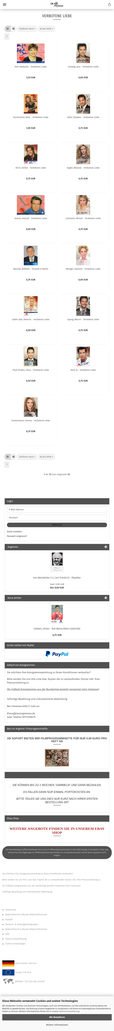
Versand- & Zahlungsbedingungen (21, 924)
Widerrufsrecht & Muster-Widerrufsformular (26, 914)
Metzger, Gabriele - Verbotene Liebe (83, 269)
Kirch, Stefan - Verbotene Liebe (31, 168)
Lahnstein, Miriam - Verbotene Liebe (83, 218)
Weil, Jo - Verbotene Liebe (83, 370)
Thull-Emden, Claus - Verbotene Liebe (30, 370)
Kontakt (9, 919)
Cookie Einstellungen (15, 943)
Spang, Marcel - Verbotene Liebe (83, 319)
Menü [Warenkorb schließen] (4, 4)
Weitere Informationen (57, 1025)
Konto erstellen (14, 531)
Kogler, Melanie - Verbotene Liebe (83, 168)
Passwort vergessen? (17, 536)
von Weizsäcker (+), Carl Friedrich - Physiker (57, 577)
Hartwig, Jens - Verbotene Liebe (83, 66)
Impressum (10, 909)
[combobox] (27, 29)
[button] (8, 29)
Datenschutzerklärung (69, 1011)
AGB (7, 934)
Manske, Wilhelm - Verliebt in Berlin (30, 269)
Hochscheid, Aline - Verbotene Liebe (30, 117)
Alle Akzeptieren (57, 1017)
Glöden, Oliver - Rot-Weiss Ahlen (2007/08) (57, 628)
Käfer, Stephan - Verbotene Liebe (83, 117)
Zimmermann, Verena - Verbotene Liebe (30, 420)
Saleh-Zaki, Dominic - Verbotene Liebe (30, 319)
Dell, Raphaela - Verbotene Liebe (31, 66)
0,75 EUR (57, 635)
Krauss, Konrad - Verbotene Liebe (31, 218)
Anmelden (57, 525)
